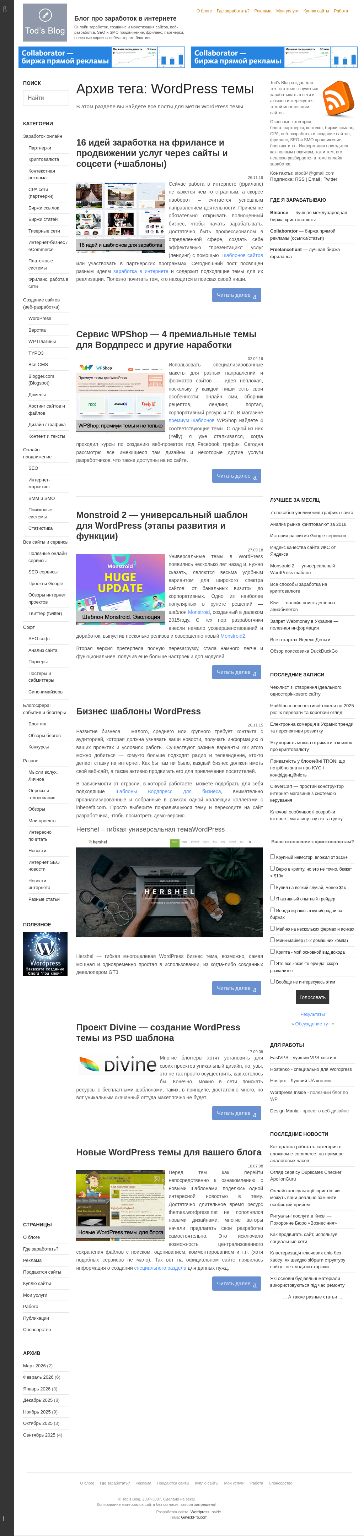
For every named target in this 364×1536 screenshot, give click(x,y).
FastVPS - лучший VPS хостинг (303, 1057)
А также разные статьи (312, 1297)
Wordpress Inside (288, 1092)
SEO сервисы (43, 571)
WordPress (39, 318)
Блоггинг (37, 723)
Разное (30, 760)
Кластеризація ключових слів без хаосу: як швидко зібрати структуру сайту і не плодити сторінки (307, 1259)
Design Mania (284, 1110)
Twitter (330, 179)
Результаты (312, 1014)
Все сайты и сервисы (46, 542)
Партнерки (39, 148)
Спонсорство (37, 1329)
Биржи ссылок (43, 208)
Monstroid (199, 612)
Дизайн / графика (47, 424)
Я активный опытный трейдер (305, 899)
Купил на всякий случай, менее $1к (311, 887)
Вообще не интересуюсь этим (305, 982)
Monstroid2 (232, 636)
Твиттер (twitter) (45, 613)
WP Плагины (42, 341)
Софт (29, 627)
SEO (33, 468)
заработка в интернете (140, 271)
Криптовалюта (43, 159)
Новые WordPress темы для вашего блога (168, 1152)
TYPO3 (36, 353)
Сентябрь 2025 (39, 1435)
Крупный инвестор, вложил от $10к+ (312, 857)
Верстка (37, 330)
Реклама (262, 11)
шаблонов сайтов (243, 255)
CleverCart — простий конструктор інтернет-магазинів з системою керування (307, 793)
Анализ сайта (43, 650)
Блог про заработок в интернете (125, 18)
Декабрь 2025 (38, 1400)
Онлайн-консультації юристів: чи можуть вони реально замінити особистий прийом (305, 1197)
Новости (37, 850)
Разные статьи (44, 899)
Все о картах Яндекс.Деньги (300, 639)
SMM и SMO (41, 498)
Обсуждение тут (312, 1023)
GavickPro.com (194, 1517)
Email (314, 179)
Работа (341, 11)
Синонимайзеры (46, 692)
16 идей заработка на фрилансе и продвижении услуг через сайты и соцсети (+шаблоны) (152, 153)
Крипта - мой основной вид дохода (310, 952)
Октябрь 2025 (38, 1423)
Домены (37, 394)
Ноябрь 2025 (37, 1412)
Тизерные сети (44, 231)
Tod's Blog (45, 23)
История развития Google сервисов (308, 535)
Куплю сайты (316, 11)
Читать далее (233, 295)
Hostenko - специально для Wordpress (311, 1069)
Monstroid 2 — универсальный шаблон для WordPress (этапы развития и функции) (162, 525)
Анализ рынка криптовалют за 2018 (308, 524)
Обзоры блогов (44, 735)
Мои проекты (42, 820)
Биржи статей (43, 219)
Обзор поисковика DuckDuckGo (304, 651)
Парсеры (38, 661)
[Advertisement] (312, 379)
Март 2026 (34, 1365)
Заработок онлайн (42, 136)
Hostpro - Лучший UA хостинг (301, 1080)
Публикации (36, 1318)
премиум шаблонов (191, 420)
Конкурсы (38, 747)
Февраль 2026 (38, 1377)
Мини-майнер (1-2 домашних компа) (312, 940)
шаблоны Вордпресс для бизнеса (168, 791)
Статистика (40, 528)
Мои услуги (287, 11)
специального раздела (160, 1268)
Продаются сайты (42, 1272)
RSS (300, 179)
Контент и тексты (46, 436)
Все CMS (38, 364)
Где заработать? (233, 11)
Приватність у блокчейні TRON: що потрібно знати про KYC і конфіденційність (307, 768)
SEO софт (39, 638)
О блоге (204, 11)
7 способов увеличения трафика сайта (311, 512)
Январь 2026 (36, 1388)
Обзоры (36, 809)
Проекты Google (45, 583)
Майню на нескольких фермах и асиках (315, 929)
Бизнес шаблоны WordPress (138, 711)
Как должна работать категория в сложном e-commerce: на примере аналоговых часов (307, 1153)
